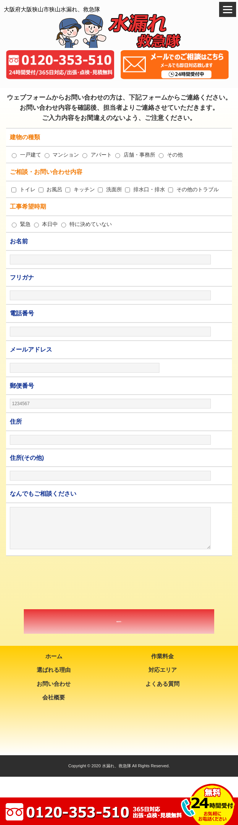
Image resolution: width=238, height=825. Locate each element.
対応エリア (162, 670)
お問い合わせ (54, 684)
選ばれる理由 (54, 670)
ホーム (53, 656)
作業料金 (162, 656)
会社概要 (53, 697)
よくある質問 (162, 684)
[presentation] (119, 583)
